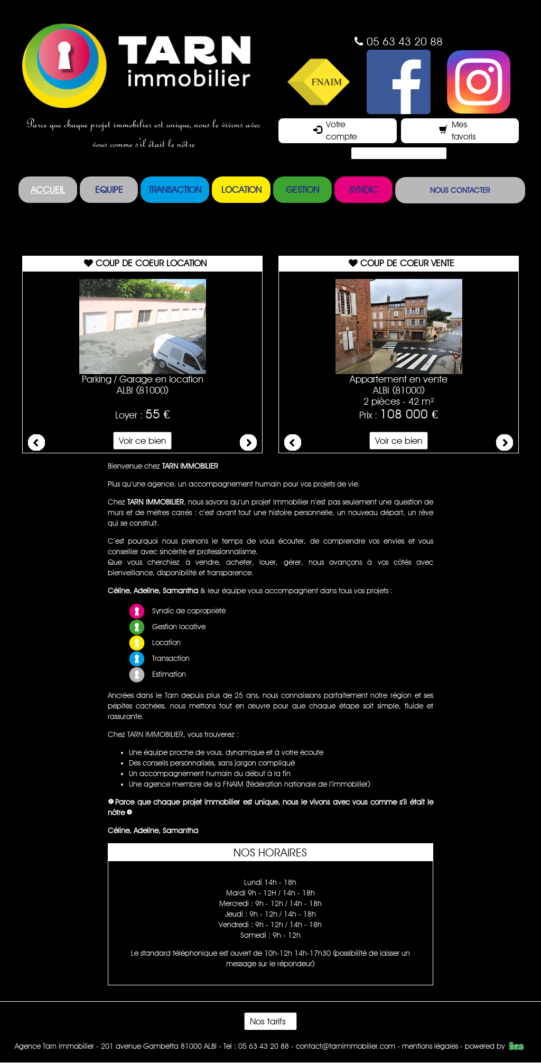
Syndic (363, 189)
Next (248, 442)
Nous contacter (460, 190)
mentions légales (430, 1046)
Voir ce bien (142, 440)
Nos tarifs (270, 1021)
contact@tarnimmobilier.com (345, 1046)
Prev (36, 442)
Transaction (174, 189)
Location (241, 189)
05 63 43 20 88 (405, 41)
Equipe (109, 189)
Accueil (48, 189)
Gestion (302, 189)
